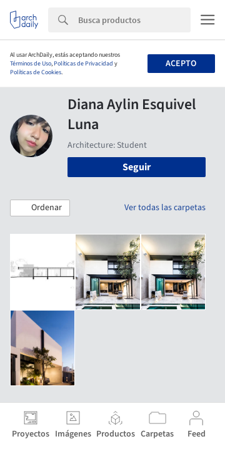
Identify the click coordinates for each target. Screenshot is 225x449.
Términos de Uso (30, 63)
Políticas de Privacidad (83, 63)
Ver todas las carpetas (165, 207)
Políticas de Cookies (35, 72)
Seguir (136, 167)
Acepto (181, 63)
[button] (40, 208)
